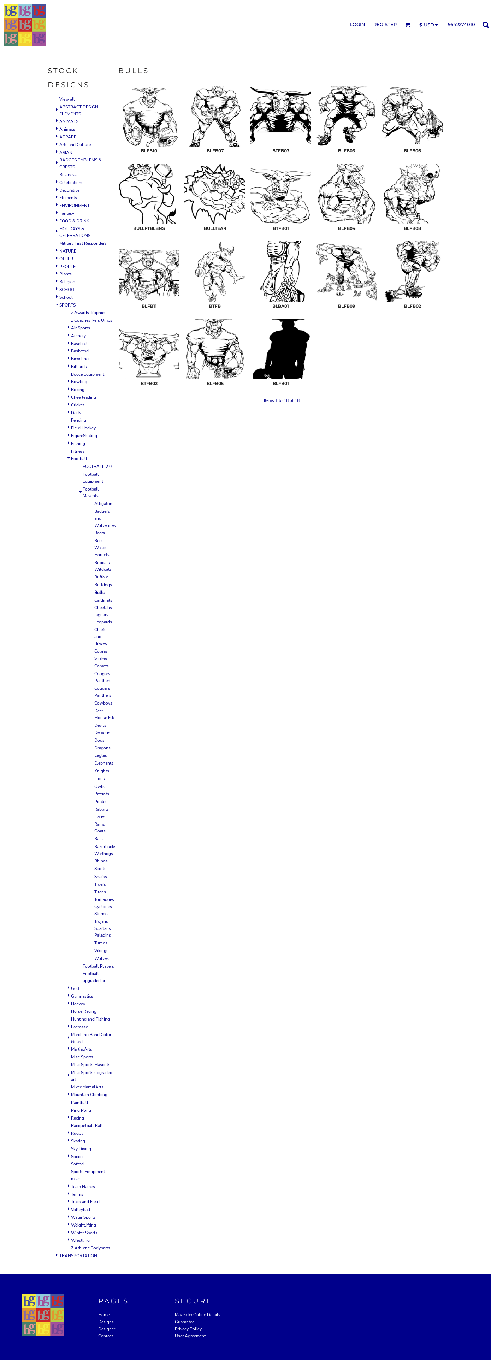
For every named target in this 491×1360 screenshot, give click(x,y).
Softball (78, 1164)
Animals (67, 129)
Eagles (100, 755)
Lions (99, 779)
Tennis (77, 1194)
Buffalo (101, 577)
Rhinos (101, 861)
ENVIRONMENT (74, 205)
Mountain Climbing (89, 1095)
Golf (75, 988)
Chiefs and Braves (100, 637)
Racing (77, 1118)
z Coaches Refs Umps (91, 320)
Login (357, 24)
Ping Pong (81, 1110)
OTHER (66, 259)
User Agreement (190, 1336)
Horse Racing (83, 1011)
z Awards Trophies (88, 312)
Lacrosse (79, 1027)
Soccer (77, 1156)
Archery (78, 336)
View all (67, 99)
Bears (99, 533)
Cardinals (103, 600)
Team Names (83, 1186)
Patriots (101, 794)
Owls (99, 786)
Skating (78, 1141)
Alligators (103, 503)
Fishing (78, 443)
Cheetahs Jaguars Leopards (103, 615)
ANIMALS (68, 121)
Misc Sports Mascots (90, 1065)
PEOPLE (67, 266)
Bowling (79, 382)
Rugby (77, 1133)
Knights (101, 771)
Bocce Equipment (87, 374)
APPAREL (69, 137)
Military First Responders (83, 243)
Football (79, 459)
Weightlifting (83, 1225)
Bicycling (80, 359)
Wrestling (80, 1240)
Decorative (69, 190)
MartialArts (81, 1049)
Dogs (99, 740)
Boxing (77, 389)
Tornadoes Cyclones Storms (104, 906)
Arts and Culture (75, 145)
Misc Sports (82, 1057)
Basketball (81, 351)
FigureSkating (84, 436)
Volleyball (80, 1209)
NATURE (67, 251)
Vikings (101, 951)
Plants (65, 274)
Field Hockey (83, 428)
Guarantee (184, 1322)
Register (385, 24)
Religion (67, 282)
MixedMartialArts (87, 1087)
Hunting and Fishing (90, 1019)
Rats (98, 839)
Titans (100, 892)
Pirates (100, 801)
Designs (106, 1322)
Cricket (77, 405)
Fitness (78, 451)
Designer (106, 1329)
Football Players (98, 966)
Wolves (101, 958)
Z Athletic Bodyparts (90, 1248)
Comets (101, 666)
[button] (407, 25)
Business (68, 175)
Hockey (78, 1004)
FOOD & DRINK (74, 221)
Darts (76, 413)
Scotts (100, 869)
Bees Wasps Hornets (102, 548)
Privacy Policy (188, 1329)
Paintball (79, 1102)
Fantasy (66, 213)
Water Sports (83, 1217)
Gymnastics (82, 996)
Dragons (102, 748)
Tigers (100, 884)
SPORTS (67, 305)
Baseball (79, 343)
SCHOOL (68, 289)
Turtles (100, 943)
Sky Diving (81, 1149)
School (66, 297)
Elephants (103, 763)
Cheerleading (83, 397)
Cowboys (103, 703)
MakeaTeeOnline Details (197, 1315)
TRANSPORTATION (78, 1256)
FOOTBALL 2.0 (97, 466)
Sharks (100, 876)
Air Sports (80, 328)
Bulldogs (103, 585)
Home (104, 1315)
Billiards (79, 366)
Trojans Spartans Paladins (102, 928)
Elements (68, 198)
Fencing (78, 420)
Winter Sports (84, 1233)
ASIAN (65, 152)
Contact (105, 1336)
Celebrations (71, 182)
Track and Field (85, 1202)
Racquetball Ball (87, 1125)
